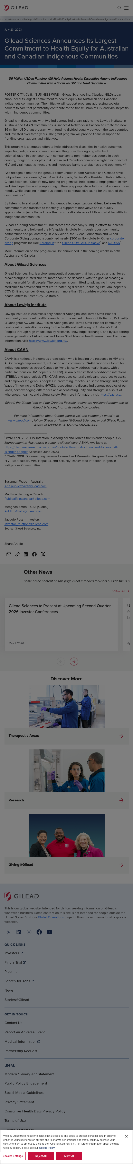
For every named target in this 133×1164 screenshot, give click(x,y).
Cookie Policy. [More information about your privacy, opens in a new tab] (47, 1148)
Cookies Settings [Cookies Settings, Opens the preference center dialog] (13, 1156)
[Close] (126, 1136)
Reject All (40, 1156)
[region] (66, 1147)
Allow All (69, 1156)
